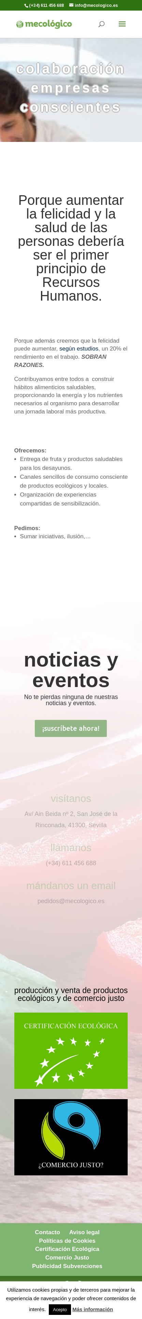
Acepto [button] (60, 1309)
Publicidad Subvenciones (67, 1266)
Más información (92, 1309)
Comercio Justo (67, 1257)
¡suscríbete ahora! (70, 728)
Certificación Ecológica (67, 1249)
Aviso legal (84, 1232)
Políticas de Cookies (67, 1241)
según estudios (78, 348)
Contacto (47, 1232)
